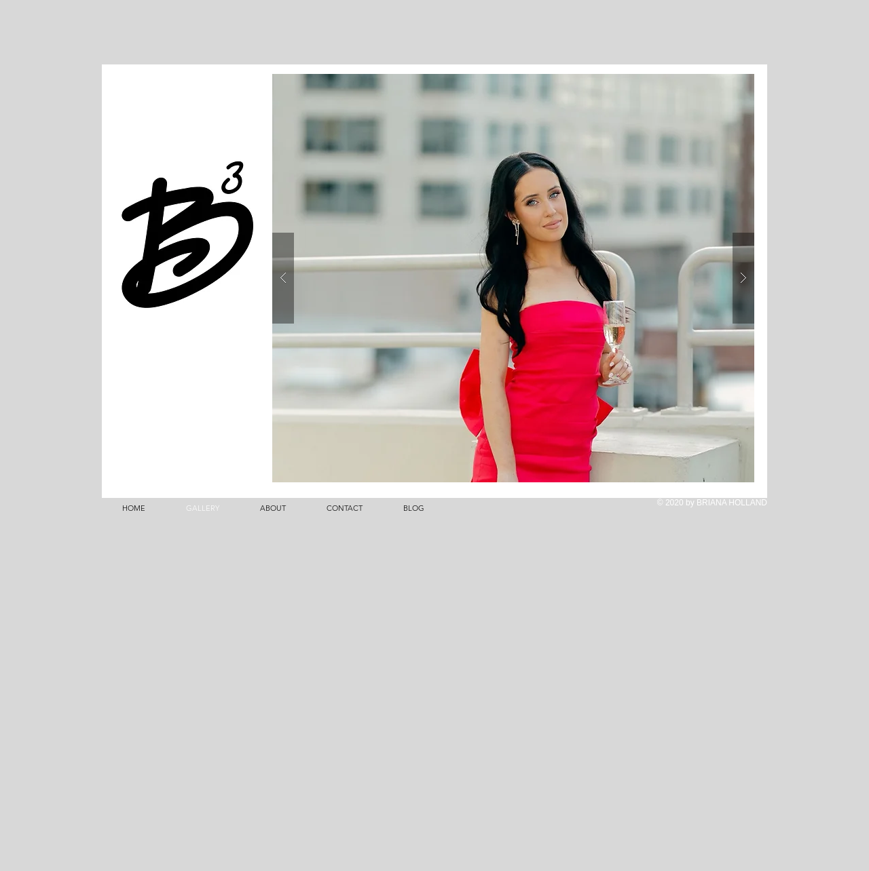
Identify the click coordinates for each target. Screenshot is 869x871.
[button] (513, 278)
